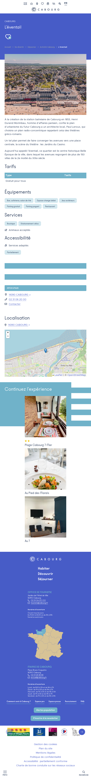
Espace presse (55, 701)
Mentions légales (45, 753)
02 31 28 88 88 (37, 675)
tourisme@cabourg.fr (39, 603)
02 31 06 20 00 (17, 299)
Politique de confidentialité (45, 757)
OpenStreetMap (76, 375)
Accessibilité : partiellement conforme (45, 761)
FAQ (82, 701)
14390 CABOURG (19, 295)
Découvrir (45, 574)
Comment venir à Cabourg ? (19, 701)
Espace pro (39, 701)
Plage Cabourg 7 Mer (38, 445)
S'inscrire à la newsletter (45, 718)
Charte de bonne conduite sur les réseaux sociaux (45, 765)
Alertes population (45, 710)
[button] (84, 772)
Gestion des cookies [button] (45, 744)
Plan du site (45, 748)
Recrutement (70, 701)
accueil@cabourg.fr (39, 677)
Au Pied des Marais (37, 493)
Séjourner (45, 579)
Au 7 (27, 541)
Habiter (44, 568)
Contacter (14, 304)
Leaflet (57, 375)
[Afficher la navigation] (5, 773)
